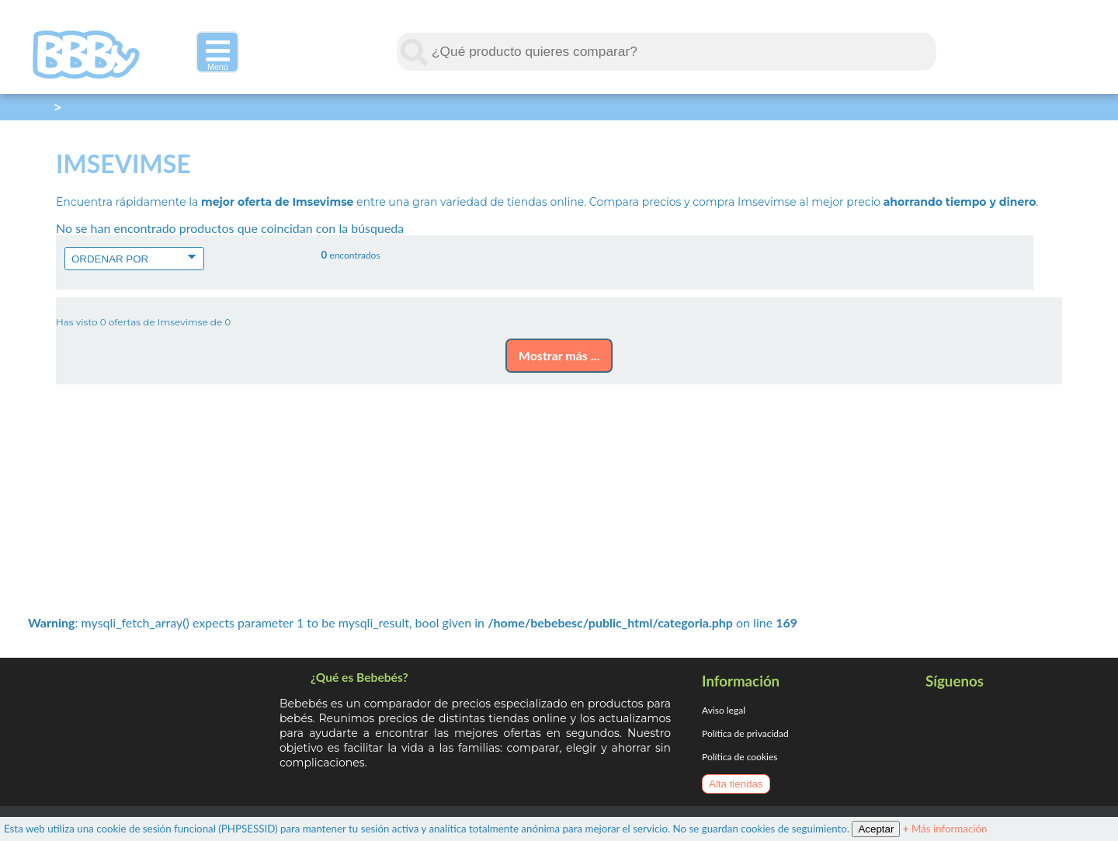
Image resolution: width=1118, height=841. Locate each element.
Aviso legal (723, 710)
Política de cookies (739, 757)
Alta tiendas (736, 784)
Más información (945, 828)
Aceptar (876, 829)
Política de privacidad (745, 733)
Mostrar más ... (559, 355)
